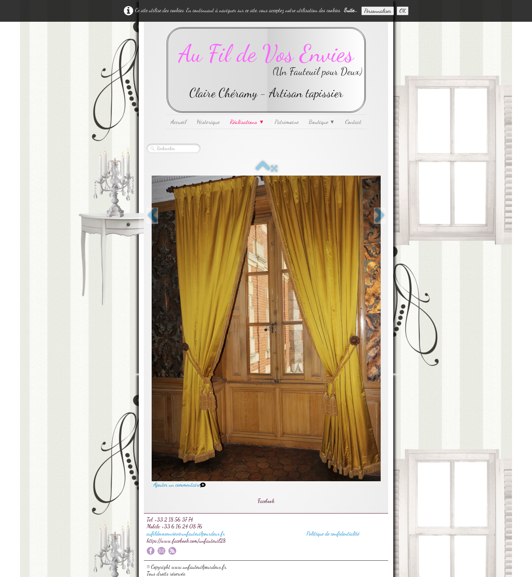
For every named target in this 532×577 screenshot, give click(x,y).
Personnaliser (377, 10)
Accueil (178, 121)
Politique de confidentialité (332, 533)
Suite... (350, 10)
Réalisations (247, 121)
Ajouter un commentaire (176, 484)
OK (402, 10)
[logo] (266, 70)
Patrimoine (286, 121)
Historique (208, 121)
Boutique (322, 121)
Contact (353, 121)
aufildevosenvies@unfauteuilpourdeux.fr (186, 533)
